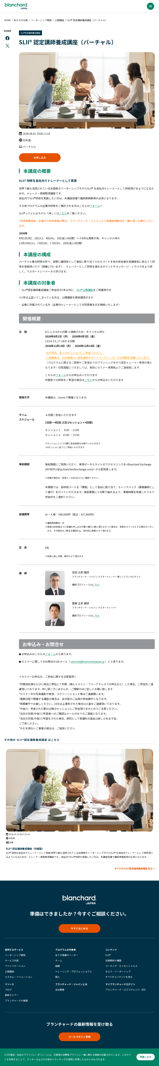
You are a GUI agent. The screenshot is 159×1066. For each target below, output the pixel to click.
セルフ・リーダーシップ (118, 972)
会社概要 (59, 990)
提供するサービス (14, 950)
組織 (57, 966)
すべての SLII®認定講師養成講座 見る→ (134, 868)
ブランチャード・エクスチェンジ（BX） (126, 990)
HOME (8, 20)
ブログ (8, 990)
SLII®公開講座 (85, 290)
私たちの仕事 (21, 20)
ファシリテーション (15, 966)
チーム (58, 961)
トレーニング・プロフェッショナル (73, 972)
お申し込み (40, 157)
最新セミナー (12, 995)
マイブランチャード (120, 984)
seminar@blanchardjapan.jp (88, 662)
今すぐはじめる (79, 928)
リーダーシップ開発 (42, 20)
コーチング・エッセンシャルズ (121, 966)
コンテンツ (111, 950)
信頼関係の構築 (113, 961)
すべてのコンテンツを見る (119, 977)
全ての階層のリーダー (66, 955)
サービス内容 (12, 961)
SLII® (108, 955)
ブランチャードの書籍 (16, 1001)
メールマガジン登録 (79, 1038)
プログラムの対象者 (65, 950)
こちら (63, 213)
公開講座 (60, 20)
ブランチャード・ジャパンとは (71, 984)
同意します (144, 1057)
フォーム (95, 206)
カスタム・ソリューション (18, 977)
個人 (57, 977)
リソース (9, 984)
